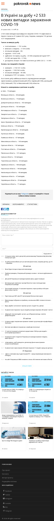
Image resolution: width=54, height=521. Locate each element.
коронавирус (18, 204)
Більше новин (27, 366)
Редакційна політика (9, 481)
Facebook (7, 491)
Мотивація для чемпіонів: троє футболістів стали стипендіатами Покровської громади (25, 283)
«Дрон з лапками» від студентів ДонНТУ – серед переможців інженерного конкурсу (28, 354)
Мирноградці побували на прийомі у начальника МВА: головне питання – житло (28, 300)
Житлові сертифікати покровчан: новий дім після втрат (22, 327)
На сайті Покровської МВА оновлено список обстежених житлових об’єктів (28, 359)
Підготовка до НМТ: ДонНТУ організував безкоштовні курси (24, 296)
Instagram (7, 499)
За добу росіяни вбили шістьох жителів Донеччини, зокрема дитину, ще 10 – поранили (28, 262)
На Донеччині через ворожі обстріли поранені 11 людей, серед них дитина (29, 348)
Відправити (48, 254)
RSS (5, 507)
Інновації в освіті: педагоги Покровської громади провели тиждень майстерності (26, 337)
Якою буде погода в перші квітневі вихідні (18, 269)
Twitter (6, 495)
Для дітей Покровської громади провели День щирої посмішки (24, 279)
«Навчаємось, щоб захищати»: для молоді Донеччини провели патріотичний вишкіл (25, 343)
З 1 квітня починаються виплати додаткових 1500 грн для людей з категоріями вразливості (26, 331)
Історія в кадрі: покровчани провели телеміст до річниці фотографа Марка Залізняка (28, 322)
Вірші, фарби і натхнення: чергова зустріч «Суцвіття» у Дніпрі (24, 306)
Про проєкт (6, 470)
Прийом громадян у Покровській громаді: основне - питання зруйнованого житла (28, 274)
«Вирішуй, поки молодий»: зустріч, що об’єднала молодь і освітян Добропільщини (25, 314)
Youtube (7, 503)
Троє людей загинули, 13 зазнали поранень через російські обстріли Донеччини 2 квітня (26, 289)
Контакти (5, 474)
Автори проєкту (7, 478)
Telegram (24, 194)
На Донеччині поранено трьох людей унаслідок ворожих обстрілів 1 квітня (29, 310)
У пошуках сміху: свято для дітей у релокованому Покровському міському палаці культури (28, 256)
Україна (4, 9)
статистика (32, 204)
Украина (5, 204)
